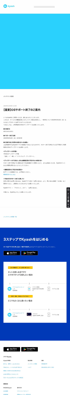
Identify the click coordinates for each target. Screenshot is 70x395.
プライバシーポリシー (23, 391)
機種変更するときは (9, 174)
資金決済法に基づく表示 (47, 367)
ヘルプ (29, 367)
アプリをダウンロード (18, 287)
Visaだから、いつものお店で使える (12, 367)
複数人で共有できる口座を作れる (12, 370)
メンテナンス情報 (32, 364)
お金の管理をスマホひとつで (10, 374)
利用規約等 (44, 364)
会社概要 (5, 391)
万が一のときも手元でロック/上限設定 (13, 377)
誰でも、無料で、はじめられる (11, 364)
